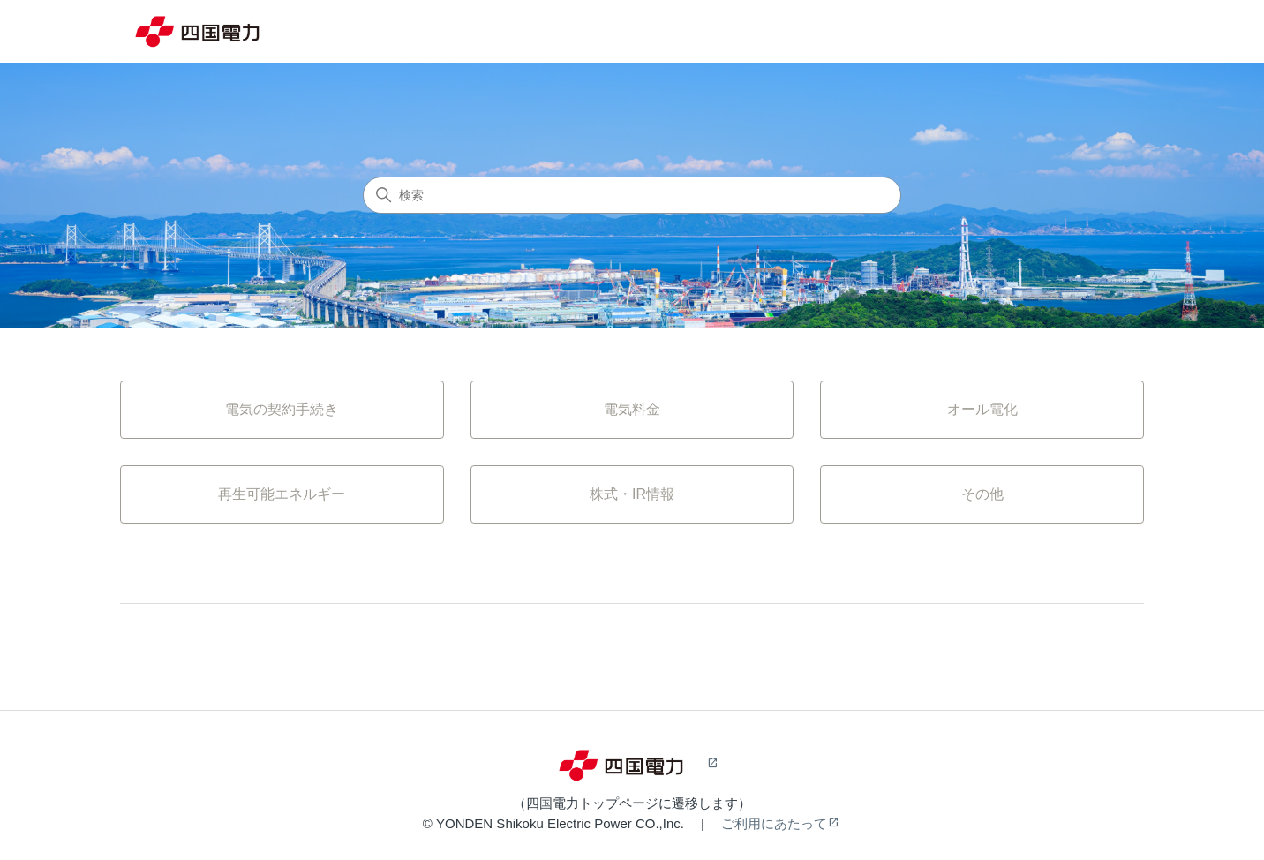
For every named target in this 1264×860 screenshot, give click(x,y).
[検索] (632, 195)
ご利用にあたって (774, 823)
